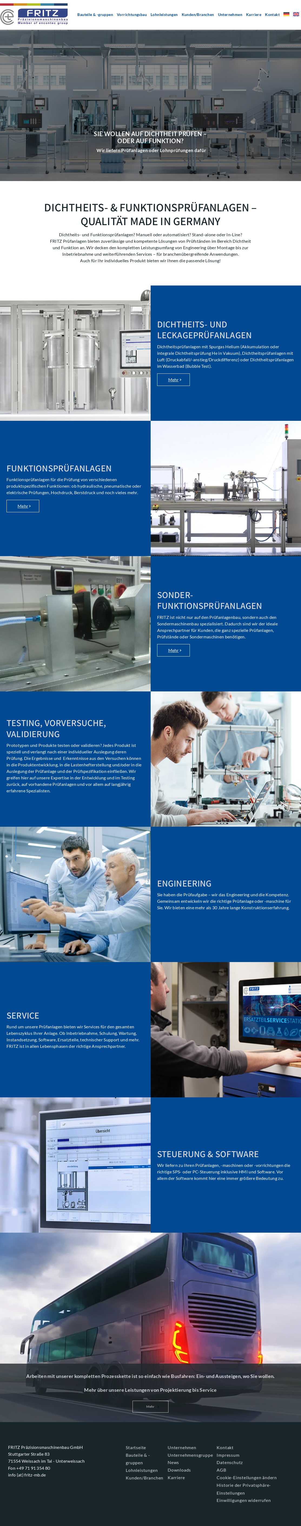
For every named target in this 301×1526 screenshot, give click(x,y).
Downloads (179, 1469)
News (173, 1462)
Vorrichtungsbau (132, 14)
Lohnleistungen (164, 14)
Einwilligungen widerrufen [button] (244, 1500)
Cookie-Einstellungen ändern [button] (247, 1477)
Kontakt (272, 14)
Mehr (173, 379)
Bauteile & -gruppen (95, 14)
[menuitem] (286, 16)
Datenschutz (230, 1462)
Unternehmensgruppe (190, 1455)
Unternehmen (230, 14)
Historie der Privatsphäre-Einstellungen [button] (244, 1488)
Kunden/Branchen (198, 14)
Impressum (228, 1455)
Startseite (136, 1447)
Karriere (253, 14)
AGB (221, 1469)
